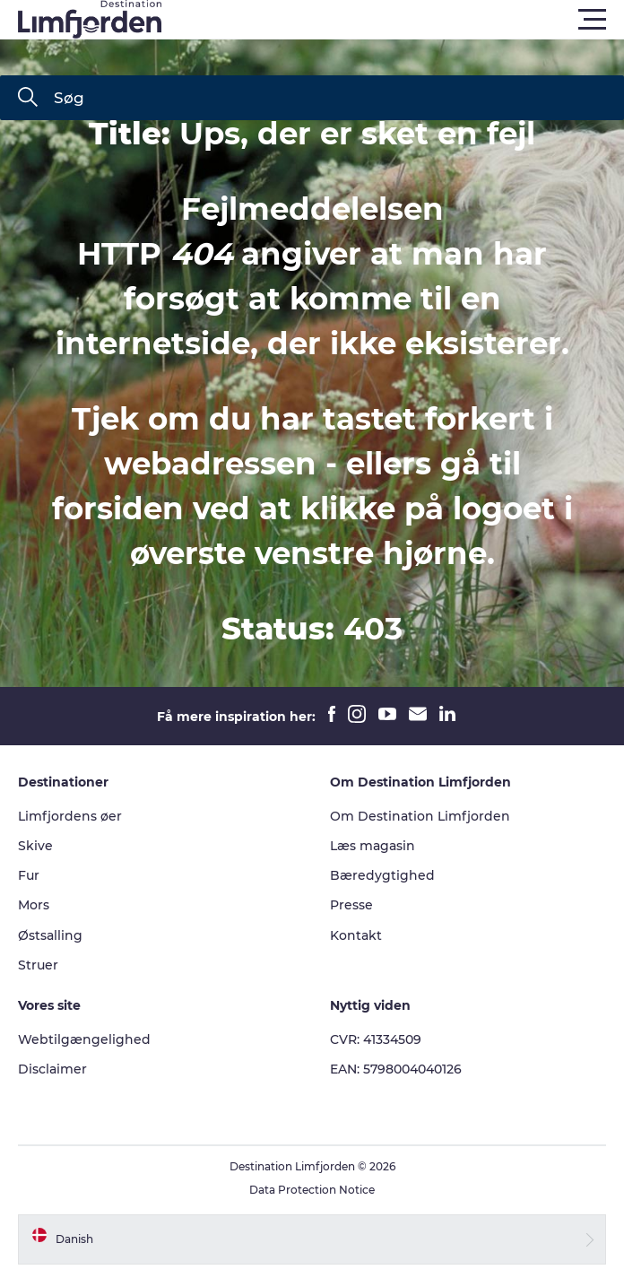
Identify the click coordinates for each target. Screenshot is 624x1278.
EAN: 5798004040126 (396, 1069)
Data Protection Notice (312, 1189)
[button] (392, 19)
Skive (35, 846)
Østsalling (50, 935)
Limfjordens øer (70, 816)
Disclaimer (52, 1069)
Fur (28, 875)
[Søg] (28, 98)
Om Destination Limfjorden (420, 816)
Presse (351, 905)
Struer (38, 965)
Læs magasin (372, 846)
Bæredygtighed (382, 875)
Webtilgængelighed (84, 1039)
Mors (33, 905)
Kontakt (356, 935)
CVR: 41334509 (375, 1039)
